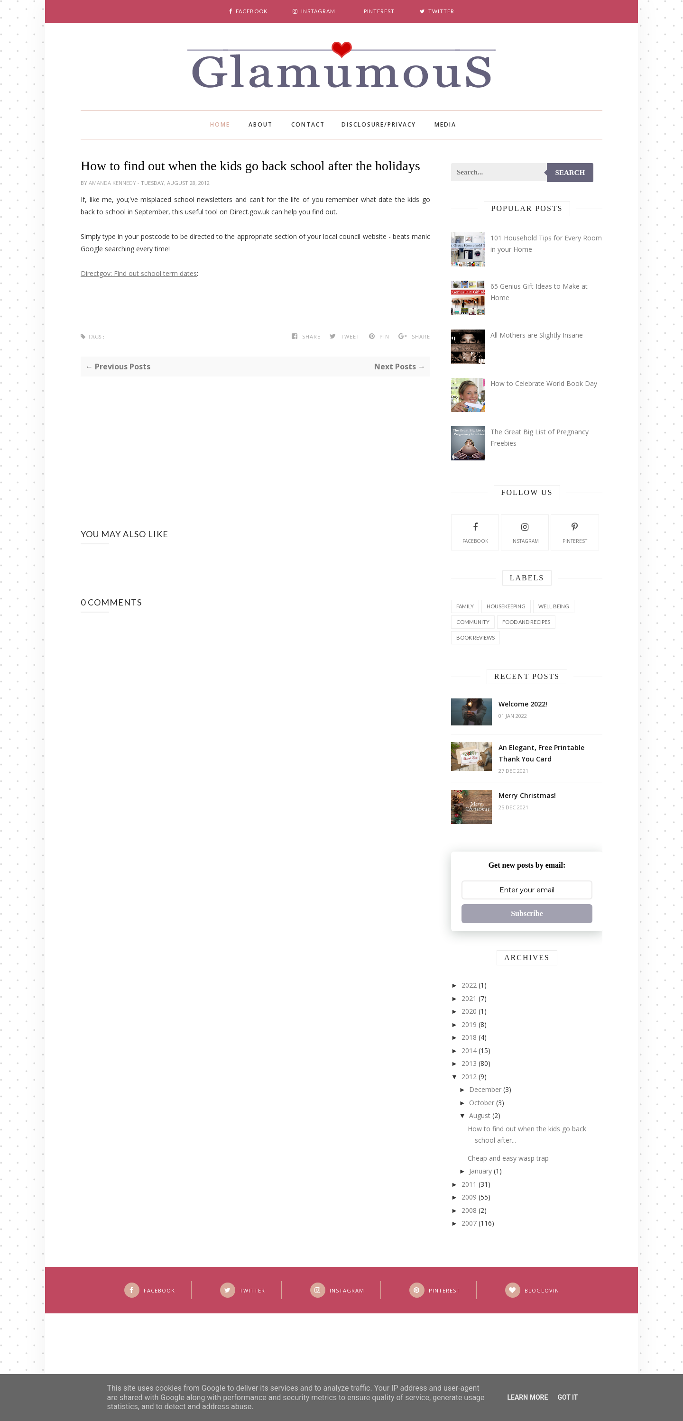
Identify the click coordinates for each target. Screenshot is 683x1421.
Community (472, 622)
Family (465, 606)
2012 (469, 1076)
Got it (567, 1397)
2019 (469, 1024)
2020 (469, 1011)
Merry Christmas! (527, 795)
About (261, 124)
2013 (469, 1063)
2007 (469, 1223)
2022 (469, 985)
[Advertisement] (255, 442)
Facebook (475, 532)
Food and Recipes (526, 622)
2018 (469, 1037)
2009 (469, 1196)
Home (220, 124)
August (479, 1115)
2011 (469, 1184)
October (481, 1102)
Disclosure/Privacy (379, 124)
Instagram (525, 532)
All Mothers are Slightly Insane (536, 334)
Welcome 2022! (522, 703)
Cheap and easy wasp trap (508, 1158)
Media (445, 124)
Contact (308, 124)
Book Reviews (475, 637)
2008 (469, 1210)
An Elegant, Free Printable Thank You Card (541, 753)
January (480, 1170)
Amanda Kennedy (113, 182)
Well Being (553, 606)
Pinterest (575, 532)
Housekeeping (506, 606)
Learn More (527, 1397)
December (485, 1089)
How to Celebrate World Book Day (543, 383)
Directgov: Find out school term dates (139, 273)
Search (570, 172)
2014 (469, 1050)
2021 (469, 998)
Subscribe (527, 913)
